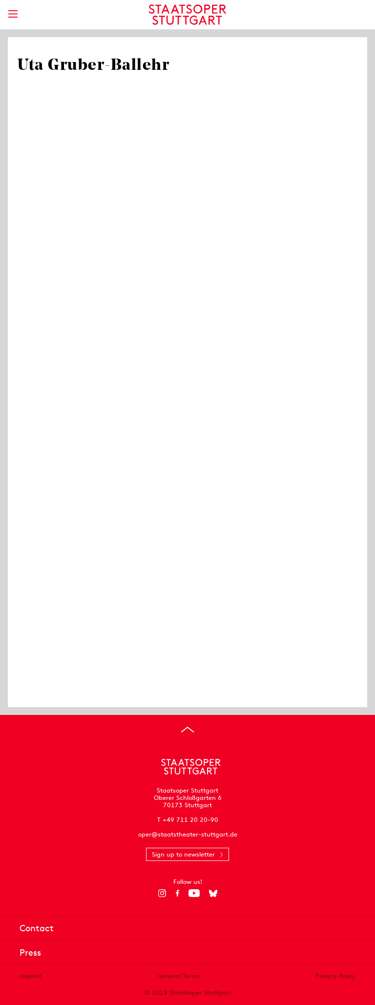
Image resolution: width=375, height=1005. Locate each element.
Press (30, 952)
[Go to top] (187, 729)
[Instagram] (162, 893)
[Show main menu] (13, 14)
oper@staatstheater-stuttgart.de (187, 834)
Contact (37, 928)
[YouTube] (194, 893)
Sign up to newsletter (183, 854)
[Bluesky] (213, 893)
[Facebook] (177, 893)
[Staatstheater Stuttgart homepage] (188, 14)
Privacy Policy (335, 976)
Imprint (31, 976)
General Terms (178, 976)
